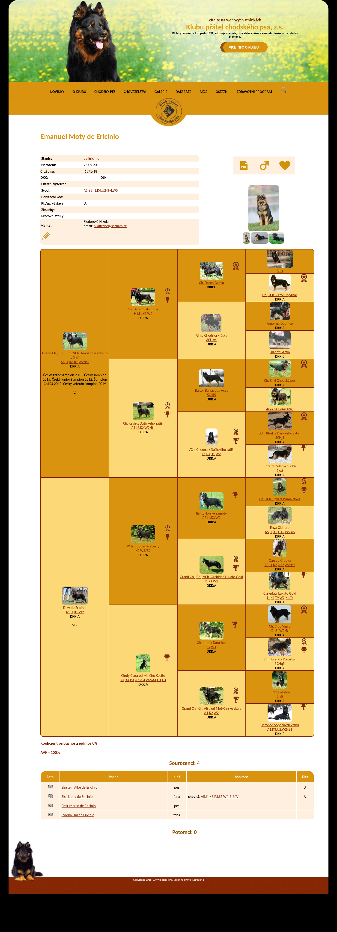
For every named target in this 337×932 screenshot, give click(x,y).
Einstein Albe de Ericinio (80, 787)
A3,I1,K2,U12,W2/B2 (280, 565)
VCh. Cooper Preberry (143, 546)
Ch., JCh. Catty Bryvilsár (279, 295)
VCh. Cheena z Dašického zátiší (211, 449)
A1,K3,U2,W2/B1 (279, 729)
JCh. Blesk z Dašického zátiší (279, 433)
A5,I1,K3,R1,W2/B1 (75, 362)
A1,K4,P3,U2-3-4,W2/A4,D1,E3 (143, 680)
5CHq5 (280, 663)
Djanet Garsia (280, 352)
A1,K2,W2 (211, 713)
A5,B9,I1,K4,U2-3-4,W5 (101, 190)
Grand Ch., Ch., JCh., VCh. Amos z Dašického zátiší (74, 355)
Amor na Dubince (280, 323)
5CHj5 (211, 395)
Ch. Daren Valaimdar (143, 309)
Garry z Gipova (280, 560)
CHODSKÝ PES (104, 92)
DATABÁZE (183, 92)
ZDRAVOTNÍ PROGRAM (254, 92)
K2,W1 (211, 647)
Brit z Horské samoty (211, 513)
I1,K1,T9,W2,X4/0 (279, 598)
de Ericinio (91, 158)
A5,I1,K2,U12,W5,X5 (280, 532)
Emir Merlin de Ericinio (79, 806)
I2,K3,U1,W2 (211, 454)
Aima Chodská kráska (211, 335)
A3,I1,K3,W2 (211, 517)
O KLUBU (79, 92)
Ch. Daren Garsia (211, 283)
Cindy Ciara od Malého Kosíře (143, 675)
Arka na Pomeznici (280, 409)
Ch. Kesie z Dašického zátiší (143, 423)
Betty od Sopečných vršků (280, 725)
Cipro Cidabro (280, 692)
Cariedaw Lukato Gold (279, 593)
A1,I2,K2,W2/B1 (143, 427)
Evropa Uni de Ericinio (78, 815)
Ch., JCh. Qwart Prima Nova (279, 499)
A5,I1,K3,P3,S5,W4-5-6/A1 (220, 796)
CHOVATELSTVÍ (135, 92)
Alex (280, 271)
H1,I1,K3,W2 (143, 313)
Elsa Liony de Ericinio (77, 796)
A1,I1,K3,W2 (75, 612)
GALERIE (161, 92)
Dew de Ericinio (74, 607)
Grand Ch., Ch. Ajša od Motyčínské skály (211, 708)
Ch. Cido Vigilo (279, 626)
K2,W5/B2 (143, 550)
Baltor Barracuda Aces (211, 390)
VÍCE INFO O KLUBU (244, 47)
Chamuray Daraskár (211, 642)
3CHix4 (211, 340)
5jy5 (280, 696)
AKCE (203, 92)
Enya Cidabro (280, 527)
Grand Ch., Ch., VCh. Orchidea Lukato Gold (211, 577)
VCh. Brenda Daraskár (280, 659)
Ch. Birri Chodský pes (279, 380)
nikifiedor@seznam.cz (110, 226)
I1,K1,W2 (211, 581)
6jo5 (280, 470)
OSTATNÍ (222, 92)
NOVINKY (57, 92)
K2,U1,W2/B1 (280, 630)
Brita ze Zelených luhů (279, 466)
